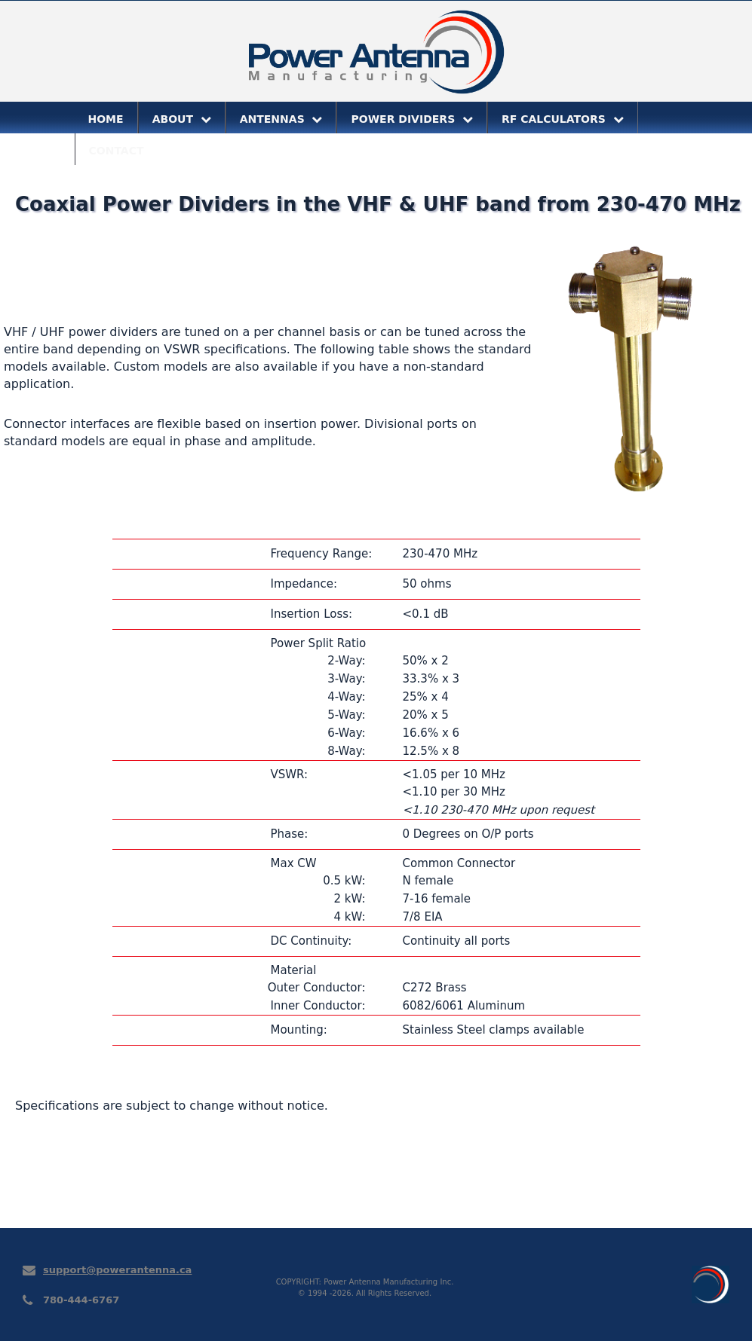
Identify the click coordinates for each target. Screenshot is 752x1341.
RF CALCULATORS (563, 119)
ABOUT (181, 119)
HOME (106, 119)
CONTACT (116, 151)
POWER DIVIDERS (412, 119)
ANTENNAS (281, 119)
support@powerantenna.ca (117, 1269)
